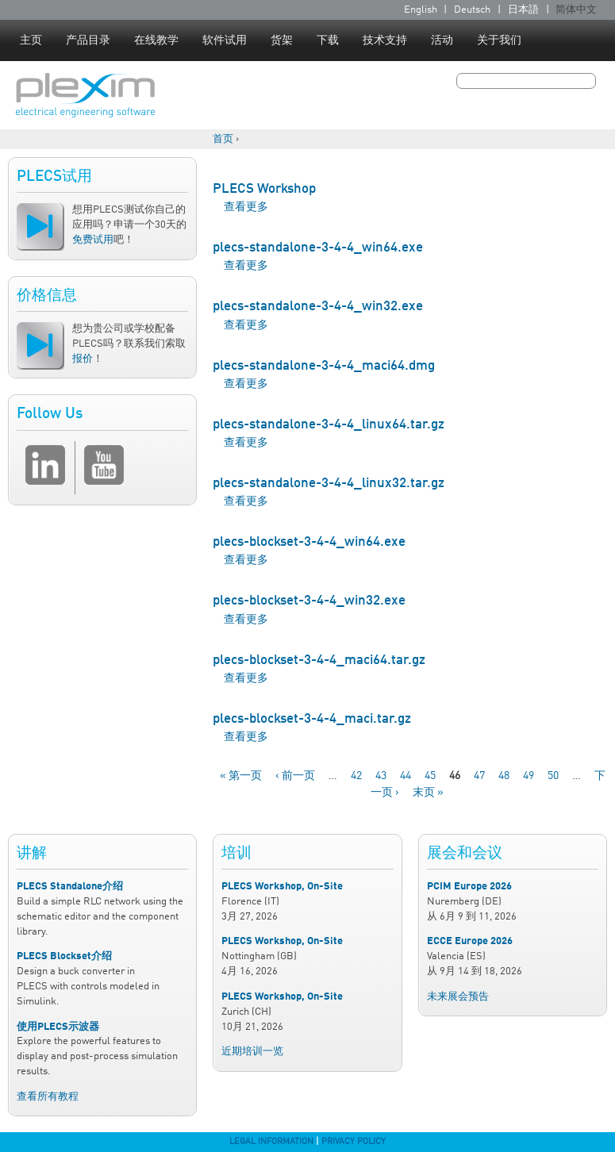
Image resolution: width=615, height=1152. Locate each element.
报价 (82, 359)
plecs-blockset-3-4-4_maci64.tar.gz (319, 660)
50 (553, 775)
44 (405, 775)
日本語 (523, 10)
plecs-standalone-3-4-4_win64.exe (318, 248)
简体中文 (576, 10)
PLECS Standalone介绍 (70, 886)
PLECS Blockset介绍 (64, 956)
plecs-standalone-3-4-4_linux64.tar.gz (328, 425)
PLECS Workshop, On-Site (282, 886)
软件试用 (224, 40)
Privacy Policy (353, 1141)
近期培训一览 (252, 1051)
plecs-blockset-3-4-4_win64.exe (309, 542)
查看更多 (246, 207)
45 (430, 775)
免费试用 (92, 240)
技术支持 (385, 40)
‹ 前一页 (295, 775)
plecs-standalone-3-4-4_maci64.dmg (324, 366)
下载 (328, 40)
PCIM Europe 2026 (469, 886)
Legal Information (271, 1141)
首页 (223, 139)
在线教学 (156, 40)
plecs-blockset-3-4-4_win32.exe (309, 601)
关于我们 (499, 40)
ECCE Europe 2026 (470, 941)
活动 (442, 40)
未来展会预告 (458, 997)
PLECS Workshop (264, 189)
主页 (31, 40)
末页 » (428, 792)
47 (479, 775)
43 (380, 775)
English (420, 10)
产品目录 (88, 40)
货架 (282, 40)
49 (528, 775)
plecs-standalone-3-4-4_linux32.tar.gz (328, 483)
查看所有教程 (48, 1097)
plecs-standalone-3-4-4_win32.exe (318, 306)
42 (356, 775)
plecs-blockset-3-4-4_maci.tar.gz (312, 719)
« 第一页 (241, 775)
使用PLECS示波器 (58, 1027)
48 (503, 775)
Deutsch (472, 10)
